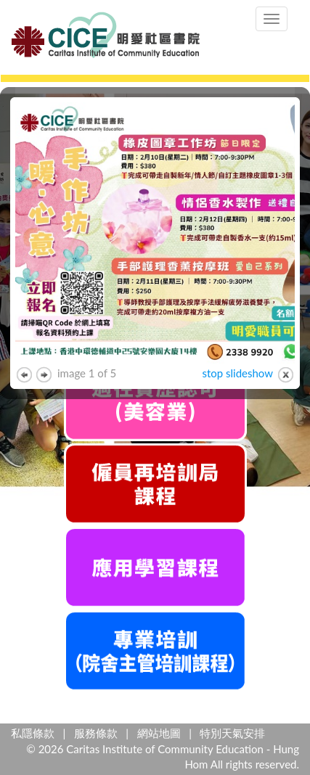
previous (24, 375)
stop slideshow (237, 373)
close (286, 375)
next (44, 375)
